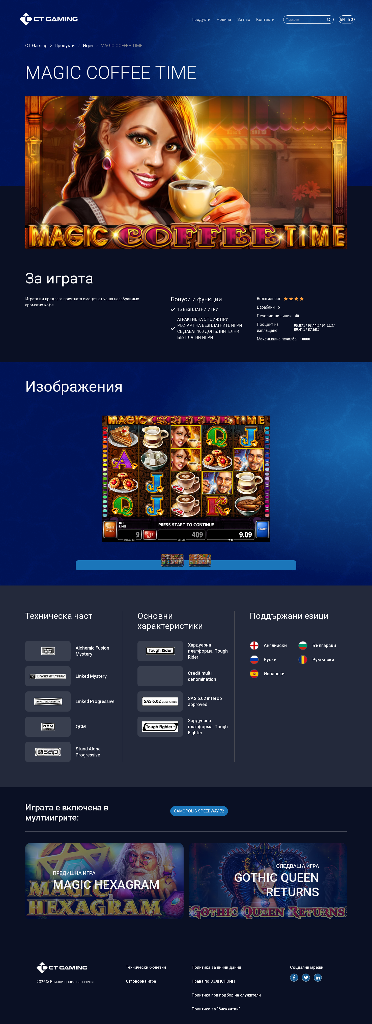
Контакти (260, 21)
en (337, 21)
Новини (218, 21)
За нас (238, 21)
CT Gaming (36, 45)
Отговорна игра (141, 981)
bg (345, 21)
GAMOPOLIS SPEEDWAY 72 (199, 811)
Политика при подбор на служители (226, 995)
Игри (88, 45)
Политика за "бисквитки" (216, 1009)
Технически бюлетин (146, 967)
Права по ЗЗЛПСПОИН (213, 981)
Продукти (195, 21)
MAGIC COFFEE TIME (121, 45)
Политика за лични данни (216, 967)
